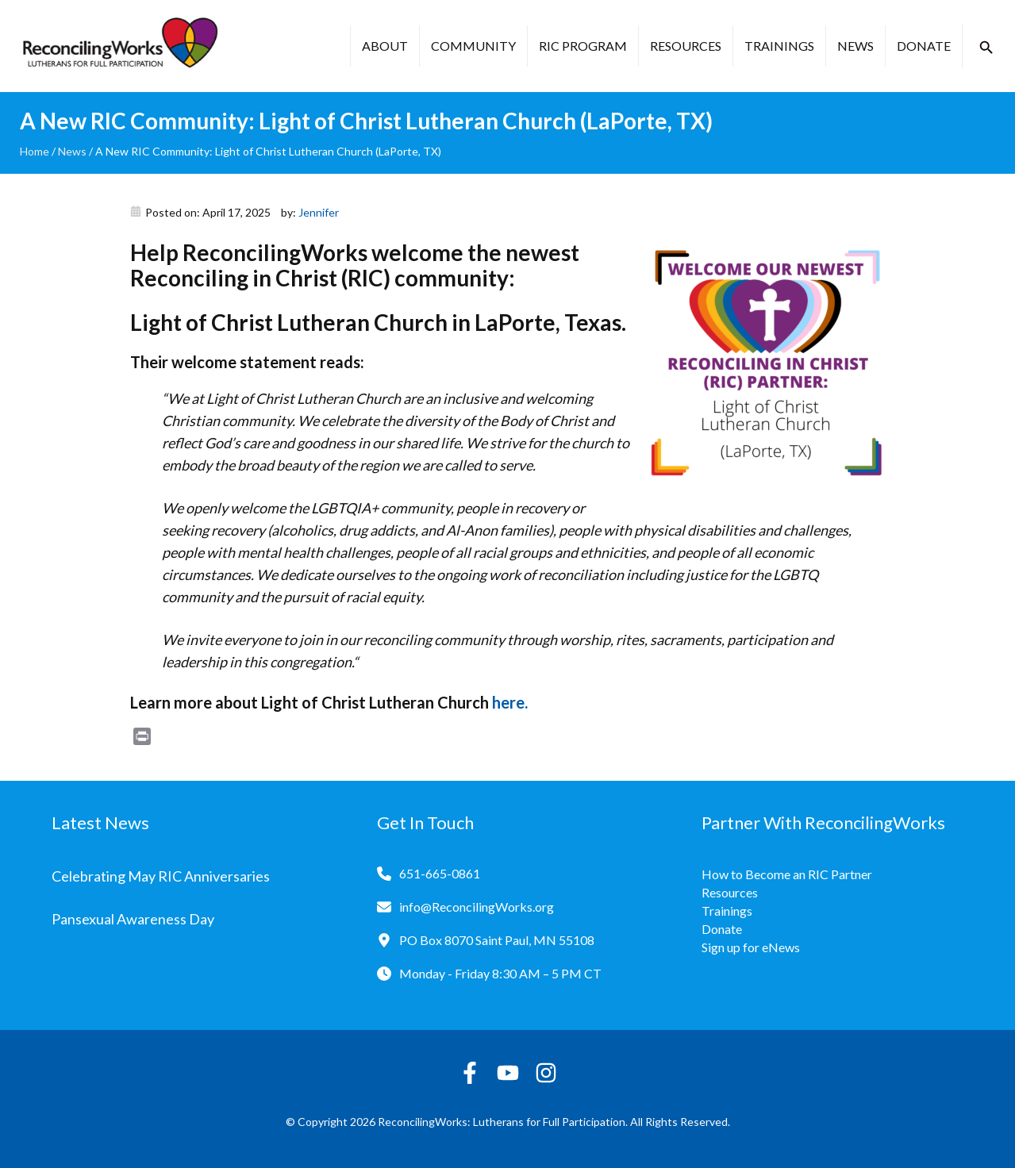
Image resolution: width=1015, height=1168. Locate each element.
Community (473, 45)
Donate (924, 45)
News (855, 45)
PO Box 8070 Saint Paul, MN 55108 (496, 939)
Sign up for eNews (751, 947)
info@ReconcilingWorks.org (476, 906)
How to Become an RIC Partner (787, 874)
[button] (986, 48)
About (385, 45)
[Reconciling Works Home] (119, 46)
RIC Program (583, 45)
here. (510, 702)
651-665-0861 (439, 873)
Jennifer (318, 212)
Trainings (779, 45)
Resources (685, 45)
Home (34, 151)
